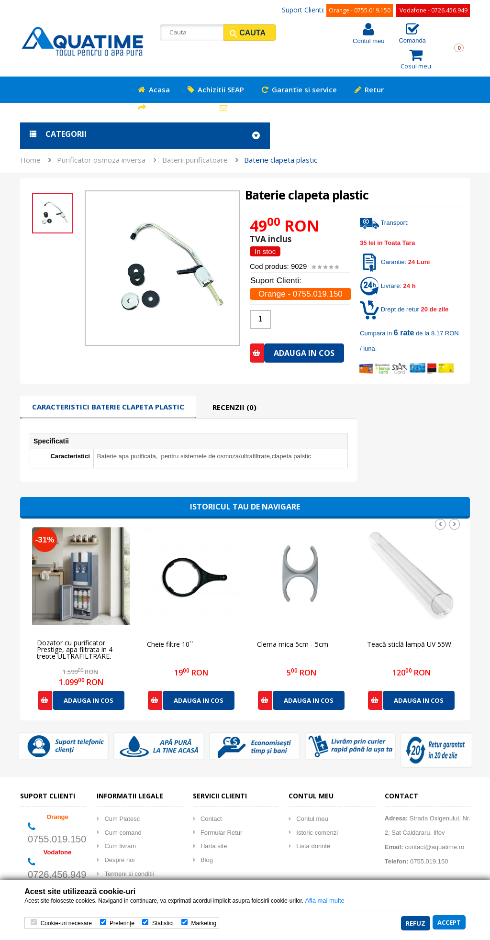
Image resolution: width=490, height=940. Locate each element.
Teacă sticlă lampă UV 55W (409, 618)
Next (454, 498)
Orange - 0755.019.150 (359, 10)
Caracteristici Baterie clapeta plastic (108, 380)
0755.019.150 (57, 812)
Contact (211, 792)
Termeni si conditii (129, 847)
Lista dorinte (313, 819)
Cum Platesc (122, 792)
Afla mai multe (324, 901)
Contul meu (368, 40)
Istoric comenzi (317, 806)
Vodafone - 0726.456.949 (434, 10)
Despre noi (119, 833)
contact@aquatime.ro (434, 820)
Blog (206, 833)
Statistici (163, 923)
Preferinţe (122, 923)
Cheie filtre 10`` (170, 618)
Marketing (203, 923)
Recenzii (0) (234, 381)
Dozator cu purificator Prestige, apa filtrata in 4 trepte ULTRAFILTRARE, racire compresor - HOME (76, 620)
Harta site (213, 819)
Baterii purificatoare (195, 133)
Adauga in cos (88, 674)
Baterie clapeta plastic (280, 133)
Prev (440, 498)
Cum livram (120, 819)
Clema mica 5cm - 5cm (292, 618)
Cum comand (122, 806)
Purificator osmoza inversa (101, 133)
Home (30, 133)
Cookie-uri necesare (66, 923)
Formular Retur (221, 806)
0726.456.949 (57, 848)
